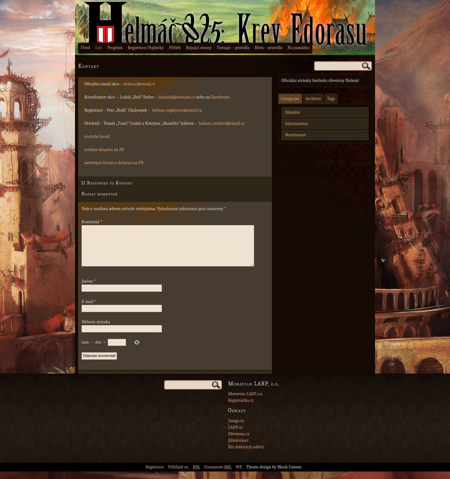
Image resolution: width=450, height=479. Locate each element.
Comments (217, 474)
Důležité (292, 112)
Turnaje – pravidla (233, 47)
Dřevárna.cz (238, 441)
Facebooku (220, 97)
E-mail (89, 309)
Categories (290, 98)
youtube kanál (97, 136)
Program (114, 47)
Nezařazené (295, 135)
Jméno (89, 288)
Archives (313, 98)
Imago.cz (236, 428)
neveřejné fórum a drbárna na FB (113, 162)
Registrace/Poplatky (146, 47)
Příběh (175, 47)
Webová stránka (96, 329)
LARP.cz (235, 434)
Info (98, 47)
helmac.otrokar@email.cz (221, 123)
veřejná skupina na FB (104, 149)
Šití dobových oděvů (246, 454)
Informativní (296, 123)
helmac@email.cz (139, 84)
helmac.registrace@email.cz (177, 110)
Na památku (299, 47)
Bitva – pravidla (268, 47)
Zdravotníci (238, 448)
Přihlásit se (178, 474)
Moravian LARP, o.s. (245, 401)
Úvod (85, 47)
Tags (331, 98)
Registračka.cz (240, 408)
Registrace (155, 474)
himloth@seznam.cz (176, 97)
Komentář (92, 221)
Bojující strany (199, 47)
